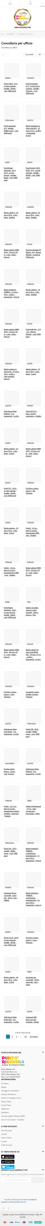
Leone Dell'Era (9, 763)
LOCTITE (8, 405)
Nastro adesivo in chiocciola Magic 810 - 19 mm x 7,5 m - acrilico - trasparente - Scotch (33, 655)
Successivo (34, 1037)
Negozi (3, 1087)
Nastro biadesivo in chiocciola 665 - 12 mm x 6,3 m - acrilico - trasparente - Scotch (33, 131)
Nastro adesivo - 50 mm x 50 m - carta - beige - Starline (11, 215)
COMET (29, 363)
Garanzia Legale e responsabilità (13, 1116)
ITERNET (30, 405)
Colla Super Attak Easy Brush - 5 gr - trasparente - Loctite (11, 731)
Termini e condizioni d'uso (11, 1098)
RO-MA (29, 244)
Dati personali (6, 1131)
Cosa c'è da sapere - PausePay (12, 1120)
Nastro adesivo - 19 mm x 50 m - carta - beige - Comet (33, 371)
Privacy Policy (6, 1102)
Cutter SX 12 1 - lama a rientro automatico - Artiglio (33, 413)
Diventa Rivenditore (8, 1094)
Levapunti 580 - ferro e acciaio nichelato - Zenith (32, 1019)
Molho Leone (9, 120)
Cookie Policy (6, 1105)
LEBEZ (29, 800)
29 (26, 1037)
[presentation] (17, 1191)
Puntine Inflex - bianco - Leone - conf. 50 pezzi (10, 771)
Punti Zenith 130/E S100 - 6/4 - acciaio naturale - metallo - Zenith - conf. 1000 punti (33, 173)
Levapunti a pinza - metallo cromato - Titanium (33, 694)
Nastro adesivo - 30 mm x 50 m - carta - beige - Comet (11, 979)
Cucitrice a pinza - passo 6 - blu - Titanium (32, 490)
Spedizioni (5, 1112)
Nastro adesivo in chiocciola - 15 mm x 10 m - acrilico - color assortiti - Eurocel (11, 374)
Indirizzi (4, 1134)
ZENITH (7, 78)
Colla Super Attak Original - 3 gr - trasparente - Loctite (11, 413)
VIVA (28, 602)
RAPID (7, 162)
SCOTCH (30, 120)
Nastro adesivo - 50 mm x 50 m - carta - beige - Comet (11, 530)
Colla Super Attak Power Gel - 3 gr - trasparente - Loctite (11, 1019)
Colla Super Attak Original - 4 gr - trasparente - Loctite (33, 771)
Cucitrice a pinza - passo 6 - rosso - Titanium (32, 940)
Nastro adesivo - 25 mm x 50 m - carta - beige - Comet (11, 451)
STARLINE (8, 207)
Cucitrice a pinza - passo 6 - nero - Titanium (10, 694)
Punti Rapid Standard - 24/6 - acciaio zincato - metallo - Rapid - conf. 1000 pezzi (10, 612)
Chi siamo (5, 1083)
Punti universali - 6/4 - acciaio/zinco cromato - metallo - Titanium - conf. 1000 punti (33, 88)
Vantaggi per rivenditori (10, 1091)
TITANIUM (30, 78)
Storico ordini (6, 1138)
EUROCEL (8, 244)
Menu (10, 2)
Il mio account (6, 1145)
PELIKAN (8, 887)
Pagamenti (5, 1109)
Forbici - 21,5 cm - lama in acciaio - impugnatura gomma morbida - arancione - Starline (11, 811)
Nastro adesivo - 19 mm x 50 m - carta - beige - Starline (33, 292)
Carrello (4, 1141)
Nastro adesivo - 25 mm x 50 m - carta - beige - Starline (33, 215)
